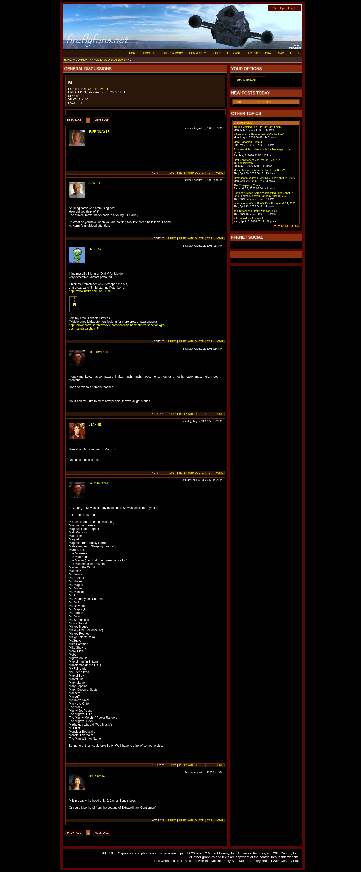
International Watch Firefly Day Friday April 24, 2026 (264, 177)
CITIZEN (94, 183)
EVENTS (253, 53)
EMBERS (94, 249)
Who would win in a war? (248, 218)
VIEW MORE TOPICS (286, 226)
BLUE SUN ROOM (172, 53)
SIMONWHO (96, 776)
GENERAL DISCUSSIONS (110, 59)
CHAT (268, 53)
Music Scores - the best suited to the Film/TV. (260, 170)
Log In (292, 8)
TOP (209, 172)
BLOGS (216, 53)
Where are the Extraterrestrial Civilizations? (259, 134)
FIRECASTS (234, 53)
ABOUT (294, 53)
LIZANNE (94, 424)
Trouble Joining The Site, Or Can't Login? (258, 126)
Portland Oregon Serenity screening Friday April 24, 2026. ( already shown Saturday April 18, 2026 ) (264, 194)
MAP (281, 53)
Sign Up (278, 8)
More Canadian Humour (248, 141)
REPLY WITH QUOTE (191, 172)
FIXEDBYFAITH (98, 352)
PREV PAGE (74, 120)
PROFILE (149, 53)
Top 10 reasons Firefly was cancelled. (256, 210)
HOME (133, 53)
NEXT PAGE (102, 120)
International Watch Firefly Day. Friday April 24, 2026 (264, 203)
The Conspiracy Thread (247, 185)
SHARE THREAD (246, 79)
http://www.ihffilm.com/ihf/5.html (90, 291)
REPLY (172, 172)
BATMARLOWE (98, 483)
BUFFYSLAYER (97, 89)
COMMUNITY (197, 53)
